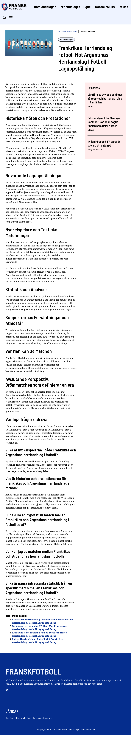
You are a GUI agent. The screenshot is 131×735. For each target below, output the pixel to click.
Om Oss (123, 7)
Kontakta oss (23, 718)
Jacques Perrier (87, 31)
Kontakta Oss (105, 7)
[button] (4, 17)
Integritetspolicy (42, 718)
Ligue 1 (88, 7)
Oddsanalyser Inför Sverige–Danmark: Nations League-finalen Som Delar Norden (104, 122)
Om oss (9, 718)
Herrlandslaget (69, 7)
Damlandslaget (45, 7)
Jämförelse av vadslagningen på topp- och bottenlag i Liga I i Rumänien (105, 98)
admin (91, 106)
